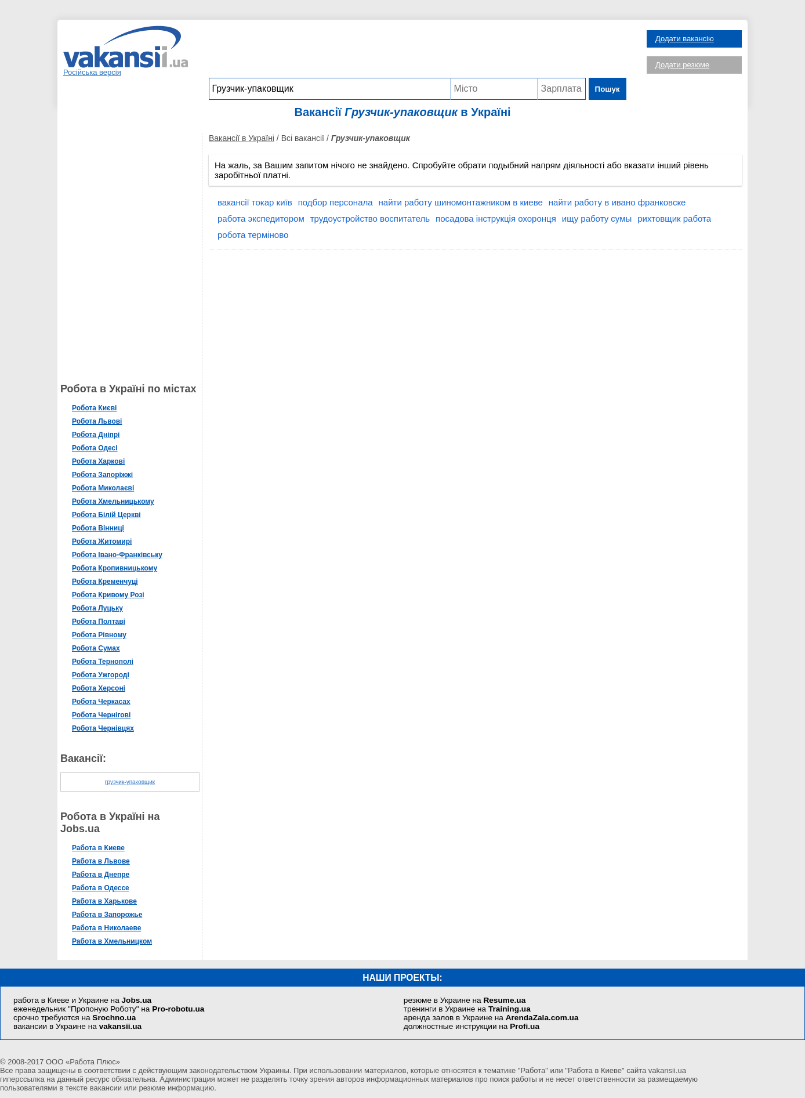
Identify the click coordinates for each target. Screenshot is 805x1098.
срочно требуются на (74, 1017)
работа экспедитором (260, 218)
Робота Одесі (95, 448)
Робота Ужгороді (100, 675)
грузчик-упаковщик (130, 782)
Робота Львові (97, 421)
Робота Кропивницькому (114, 568)
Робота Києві (94, 408)
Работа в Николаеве (106, 928)
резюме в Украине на (464, 1000)
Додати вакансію (684, 38)
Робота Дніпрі (95, 435)
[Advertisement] (417, 52)
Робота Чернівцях (103, 728)
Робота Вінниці (98, 528)
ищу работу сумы (597, 218)
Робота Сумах (96, 648)
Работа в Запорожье (107, 915)
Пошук (607, 89)
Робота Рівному (99, 635)
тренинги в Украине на (467, 1009)
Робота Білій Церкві (106, 515)
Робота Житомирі (102, 541)
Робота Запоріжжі (102, 475)
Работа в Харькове (104, 901)
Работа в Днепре (100, 875)
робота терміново (252, 235)
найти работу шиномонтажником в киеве (461, 202)
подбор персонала (335, 202)
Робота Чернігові (101, 715)
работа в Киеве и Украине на (82, 1000)
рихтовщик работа (674, 218)
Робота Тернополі (102, 662)
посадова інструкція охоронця (496, 218)
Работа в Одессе (100, 888)
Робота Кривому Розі (108, 595)
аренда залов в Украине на (491, 1017)
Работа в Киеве (98, 848)
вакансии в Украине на (77, 1026)
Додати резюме (682, 64)
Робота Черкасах (101, 702)
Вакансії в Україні (241, 138)
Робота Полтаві (98, 621)
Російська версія (92, 72)
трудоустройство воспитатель (370, 218)
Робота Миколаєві (103, 488)
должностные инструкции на (471, 1026)
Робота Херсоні (98, 688)
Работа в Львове (101, 861)
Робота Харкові (98, 461)
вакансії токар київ (254, 202)
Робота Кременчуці (105, 581)
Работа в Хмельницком (112, 941)
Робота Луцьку (97, 608)
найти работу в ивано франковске (617, 202)
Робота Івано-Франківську (117, 555)
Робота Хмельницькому (113, 501)
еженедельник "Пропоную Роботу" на (108, 1009)
